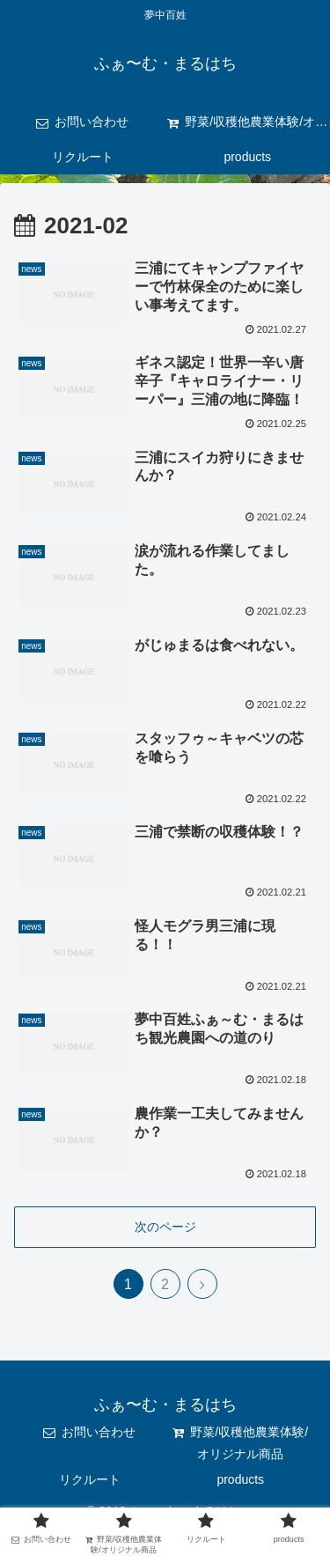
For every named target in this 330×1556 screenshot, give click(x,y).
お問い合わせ (89, 1432)
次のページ (165, 1227)
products (240, 1479)
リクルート (90, 1479)
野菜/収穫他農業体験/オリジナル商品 (240, 1443)
